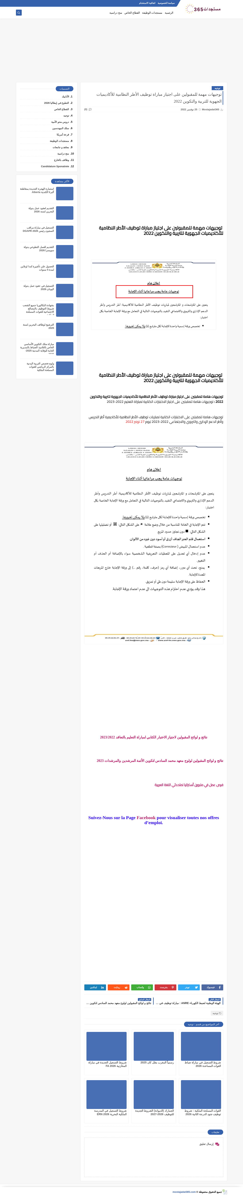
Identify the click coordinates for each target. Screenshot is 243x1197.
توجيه (217, 88)
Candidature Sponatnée (55, 166)
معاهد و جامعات (61, 147)
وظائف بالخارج (61, 160)
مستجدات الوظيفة (152, 12)
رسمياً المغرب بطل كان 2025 (157, 1062)
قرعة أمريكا (63, 134)
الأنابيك (65, 96)
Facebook (146, 817)
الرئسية (169, 12)
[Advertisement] (121, 52)
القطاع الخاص (132, 12)
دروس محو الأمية (60, 122)
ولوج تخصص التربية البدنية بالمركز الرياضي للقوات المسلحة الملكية (40, 367)
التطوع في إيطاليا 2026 (56, 102)
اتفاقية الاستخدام (147, 3)
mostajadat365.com (184, 1191)
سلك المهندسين (60, 128)
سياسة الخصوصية (166, 3)
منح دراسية (115, 12)
